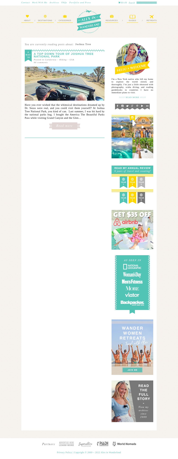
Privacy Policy (65, 452)
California (50, 60)
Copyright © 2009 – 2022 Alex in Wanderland (97, 452)
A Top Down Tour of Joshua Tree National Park (64, 55)
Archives (54, 2)
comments (41, 62)
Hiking (63, 60)
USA (72, 60)
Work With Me (39, 2)
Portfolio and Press (80, 2)
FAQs (64, 2)
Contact (25, 2)
